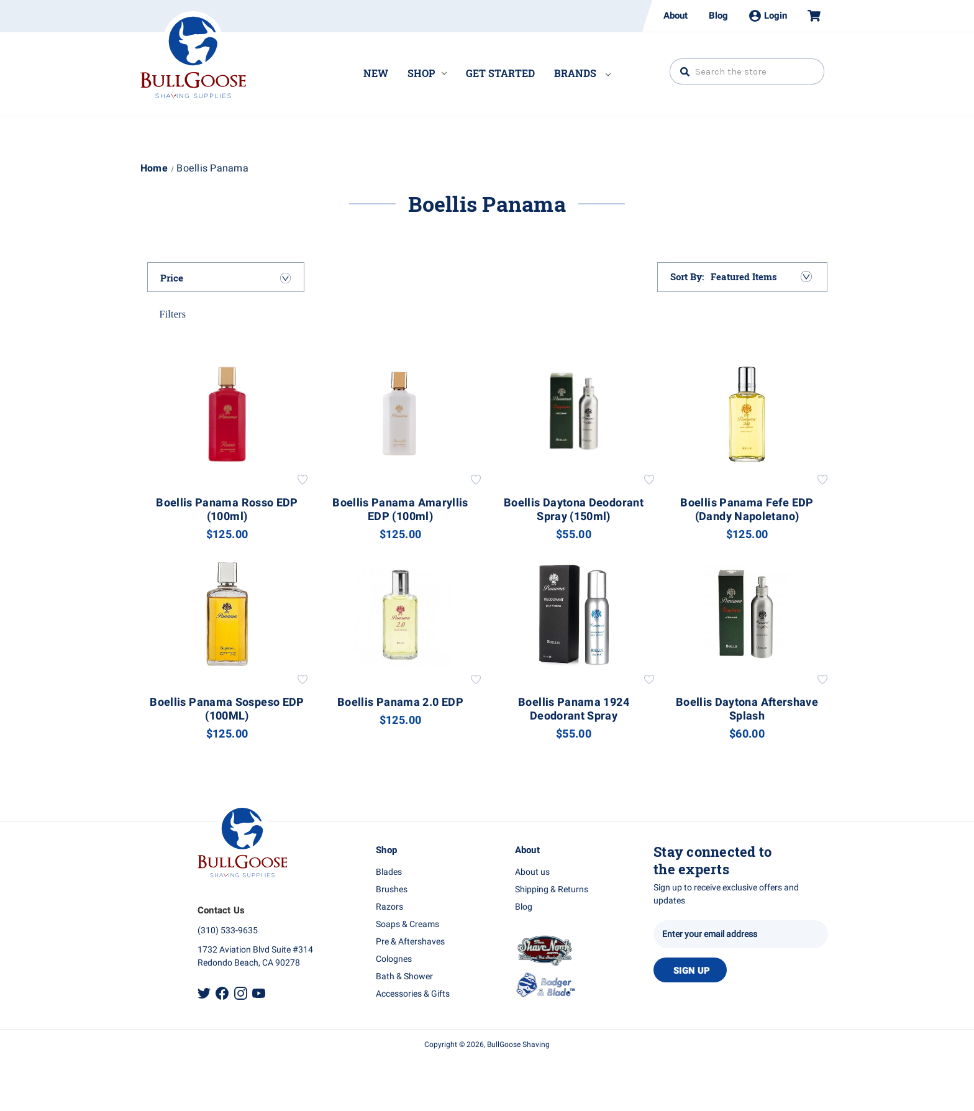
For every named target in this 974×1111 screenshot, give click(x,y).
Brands (582, 73)
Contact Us (221, 910)
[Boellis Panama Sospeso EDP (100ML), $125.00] (227, 614)
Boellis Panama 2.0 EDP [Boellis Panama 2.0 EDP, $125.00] (400, 703)
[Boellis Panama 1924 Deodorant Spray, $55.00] (574, 614)
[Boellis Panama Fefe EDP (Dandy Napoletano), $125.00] (747, 414)
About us (532, 872)
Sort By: (687, 276)
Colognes (394, 959)
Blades (389, 872)
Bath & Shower (404, 976)
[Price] (226, 278)
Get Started (500, 73)
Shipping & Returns (551, 889)
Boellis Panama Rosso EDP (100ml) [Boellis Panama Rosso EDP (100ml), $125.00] (227, 510)
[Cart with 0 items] (809, 15)
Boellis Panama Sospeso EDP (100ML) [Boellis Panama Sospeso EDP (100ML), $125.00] (227, 709)
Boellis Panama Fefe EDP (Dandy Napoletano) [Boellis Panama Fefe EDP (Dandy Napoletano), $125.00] (746, 510)
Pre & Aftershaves (410, 941)
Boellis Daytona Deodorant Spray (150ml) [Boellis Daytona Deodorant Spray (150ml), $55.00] (574, 510)
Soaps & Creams (407, 924)
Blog (718, 15)
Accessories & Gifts (413, 993)
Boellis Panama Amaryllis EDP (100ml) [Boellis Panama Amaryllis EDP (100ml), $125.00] (400, 510)
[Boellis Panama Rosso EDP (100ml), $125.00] (227, 414)
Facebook (222, 993)
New (375, 73)
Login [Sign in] (768, 15)
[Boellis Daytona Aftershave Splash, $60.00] (747, 614)
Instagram (240, 993)
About (675, 15)
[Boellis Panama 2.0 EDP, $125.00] (400, 614)
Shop (427, 73)
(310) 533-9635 (228, 930)
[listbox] (760, 276)
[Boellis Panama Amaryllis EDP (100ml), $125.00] (400, 414)
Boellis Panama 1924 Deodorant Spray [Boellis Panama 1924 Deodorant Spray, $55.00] (573, 709)
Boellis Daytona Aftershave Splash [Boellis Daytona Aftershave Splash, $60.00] (747, 709)
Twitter (204, 993)
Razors (389, 906)
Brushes (391, 889)
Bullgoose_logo (193, 54)
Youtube (258, 993)
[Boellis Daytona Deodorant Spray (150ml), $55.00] (574, 414)
